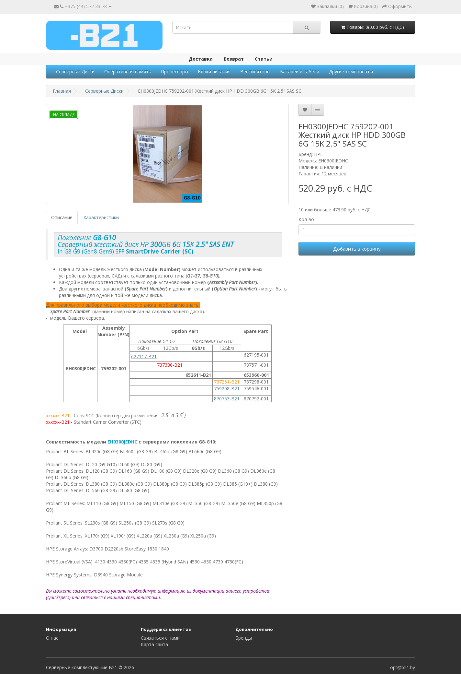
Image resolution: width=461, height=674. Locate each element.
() (363, 6)
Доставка (201, 59)
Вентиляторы (255, 71)
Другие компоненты (351, 71)
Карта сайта (154, 644)
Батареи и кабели (299, 71)
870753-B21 (227, 399)
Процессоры (174, 71)
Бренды (243, 638)
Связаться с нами (160, 638)
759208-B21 (227, 388)
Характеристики (101, 217)
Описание (62, 217)
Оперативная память (127, 71)
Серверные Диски (75, 71)
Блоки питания (214, 71)
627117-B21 (144, 356)
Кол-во (306, 219)
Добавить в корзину (357, 248)
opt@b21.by (402, 667)
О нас (52, 638)
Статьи (264, 59)
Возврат (234, 59)
